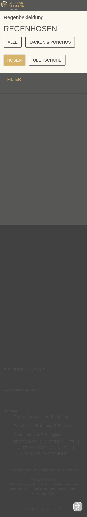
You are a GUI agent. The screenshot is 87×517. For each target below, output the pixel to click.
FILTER (10, 79)
